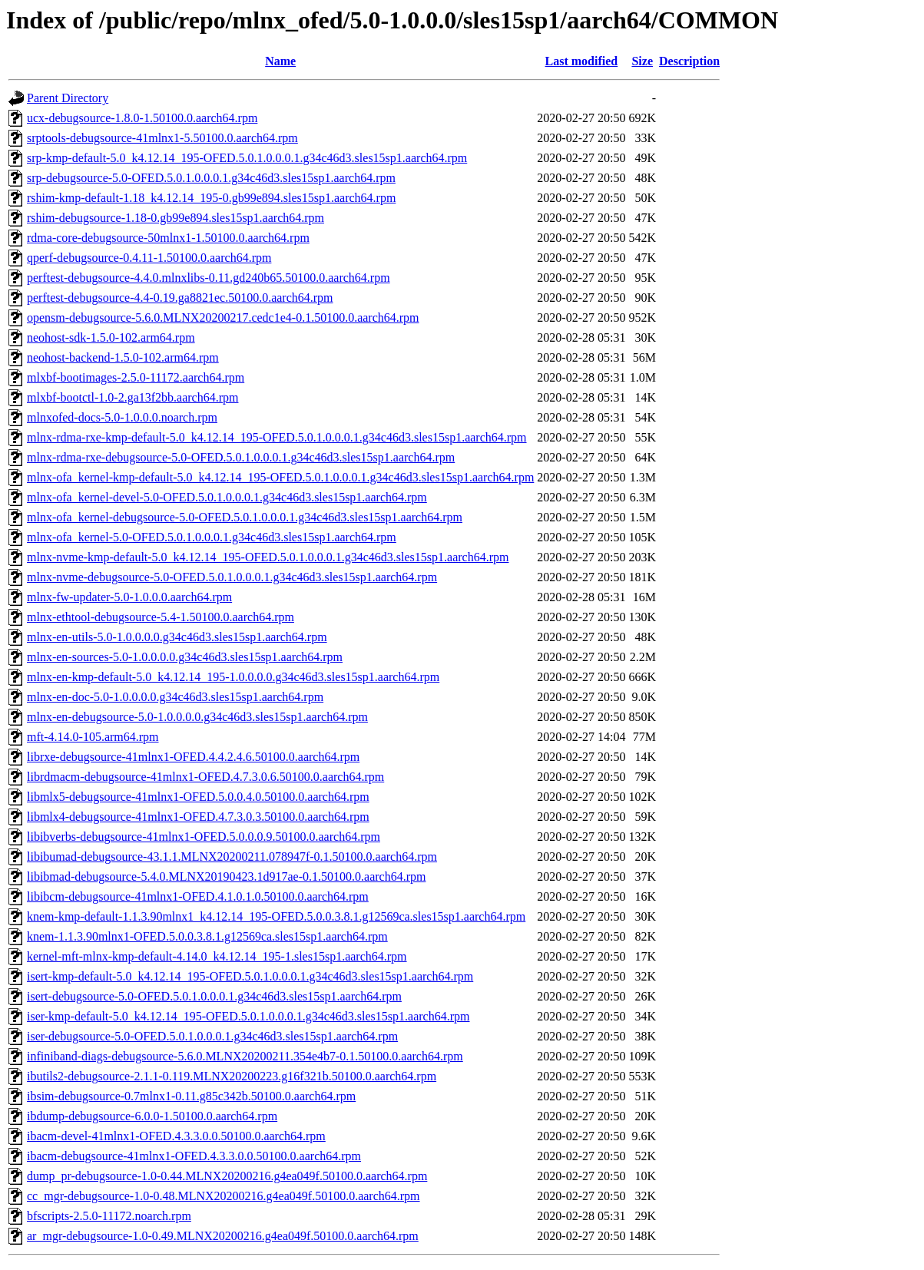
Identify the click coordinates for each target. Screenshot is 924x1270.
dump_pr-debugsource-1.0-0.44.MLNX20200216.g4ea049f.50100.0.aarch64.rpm (227, 1175)
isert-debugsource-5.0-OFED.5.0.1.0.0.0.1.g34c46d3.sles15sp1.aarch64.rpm (214, 996)
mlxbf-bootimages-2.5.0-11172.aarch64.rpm (135, 377)
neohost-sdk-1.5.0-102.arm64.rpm (111, 337)
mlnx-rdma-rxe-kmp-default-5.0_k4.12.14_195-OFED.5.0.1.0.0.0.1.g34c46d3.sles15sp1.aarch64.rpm (277, 437)
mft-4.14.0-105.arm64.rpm (93, 736)
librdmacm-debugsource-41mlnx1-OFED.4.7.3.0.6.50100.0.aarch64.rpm (205, 776)
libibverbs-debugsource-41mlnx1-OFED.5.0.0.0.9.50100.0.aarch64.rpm (203, 836)
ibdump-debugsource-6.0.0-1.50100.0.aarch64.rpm (152, 1116)
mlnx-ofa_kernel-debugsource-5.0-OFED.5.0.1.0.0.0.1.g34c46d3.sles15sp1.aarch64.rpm (244, 517)
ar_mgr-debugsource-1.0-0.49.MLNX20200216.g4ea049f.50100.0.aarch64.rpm (223, 1235)
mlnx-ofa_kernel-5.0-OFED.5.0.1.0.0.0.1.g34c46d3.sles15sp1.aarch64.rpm (211, 537)
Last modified (581, 61)
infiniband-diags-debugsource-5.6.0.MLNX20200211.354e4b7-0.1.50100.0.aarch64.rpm (245, 1056)
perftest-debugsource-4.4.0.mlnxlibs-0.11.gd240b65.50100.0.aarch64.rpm (208, 277)
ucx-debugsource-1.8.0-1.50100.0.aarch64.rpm (142, 117)
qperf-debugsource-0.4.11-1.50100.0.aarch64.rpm (149, 257)
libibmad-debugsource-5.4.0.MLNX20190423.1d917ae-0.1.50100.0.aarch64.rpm (226, 876)
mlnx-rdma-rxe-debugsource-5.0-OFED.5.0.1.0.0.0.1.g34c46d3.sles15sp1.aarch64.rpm (241, 457)
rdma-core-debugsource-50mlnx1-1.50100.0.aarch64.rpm (168, 237)
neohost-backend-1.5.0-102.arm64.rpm (123, 357)
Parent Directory (67, 97)
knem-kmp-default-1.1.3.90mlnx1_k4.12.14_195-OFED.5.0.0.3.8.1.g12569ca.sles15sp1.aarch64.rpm (276, 916)
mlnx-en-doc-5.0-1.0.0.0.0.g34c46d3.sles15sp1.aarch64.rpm (175, 696)
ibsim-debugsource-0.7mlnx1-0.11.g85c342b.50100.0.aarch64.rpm (191, 1096)
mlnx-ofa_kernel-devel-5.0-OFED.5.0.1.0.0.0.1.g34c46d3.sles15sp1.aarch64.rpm (227, 497)
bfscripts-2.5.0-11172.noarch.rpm (109, 1215)
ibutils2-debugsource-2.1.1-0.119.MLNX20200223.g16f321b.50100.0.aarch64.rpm (231, 1076)
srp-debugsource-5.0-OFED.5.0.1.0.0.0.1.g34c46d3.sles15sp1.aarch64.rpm (211, 177)
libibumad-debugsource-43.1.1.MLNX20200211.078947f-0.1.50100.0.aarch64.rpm (232, 856)
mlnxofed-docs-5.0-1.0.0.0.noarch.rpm (122, 417)
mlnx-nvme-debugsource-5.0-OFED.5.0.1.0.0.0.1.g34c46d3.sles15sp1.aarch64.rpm (232, 577)
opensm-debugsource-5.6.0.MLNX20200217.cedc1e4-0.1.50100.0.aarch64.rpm (223, 317)
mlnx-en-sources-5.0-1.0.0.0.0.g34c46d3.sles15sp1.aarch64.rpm (185, 656)
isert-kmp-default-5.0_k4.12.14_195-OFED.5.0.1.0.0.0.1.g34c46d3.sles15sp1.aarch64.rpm (250, 976)
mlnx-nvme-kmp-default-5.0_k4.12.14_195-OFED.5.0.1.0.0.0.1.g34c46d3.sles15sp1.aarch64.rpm (267, 557)
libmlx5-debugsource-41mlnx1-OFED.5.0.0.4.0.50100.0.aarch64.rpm (198, 796)
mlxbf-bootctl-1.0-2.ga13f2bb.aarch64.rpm (132, 397)
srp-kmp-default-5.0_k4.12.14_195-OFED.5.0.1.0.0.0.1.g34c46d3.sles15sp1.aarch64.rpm (247, 157)
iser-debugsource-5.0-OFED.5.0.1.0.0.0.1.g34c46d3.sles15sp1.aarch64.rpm (212, 1036)
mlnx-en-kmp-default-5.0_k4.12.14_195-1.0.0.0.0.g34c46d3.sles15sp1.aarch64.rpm (233, 676)
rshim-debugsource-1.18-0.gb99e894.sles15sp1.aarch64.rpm (175, 217)
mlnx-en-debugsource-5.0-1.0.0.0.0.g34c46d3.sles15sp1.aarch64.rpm (197, 716)
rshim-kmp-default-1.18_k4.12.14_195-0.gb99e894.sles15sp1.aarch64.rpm (211, 197)
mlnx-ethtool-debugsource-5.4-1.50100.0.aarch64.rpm (160, 616)
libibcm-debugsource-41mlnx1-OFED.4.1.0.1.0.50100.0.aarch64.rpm (198, 896)
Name (280, 61)
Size (642, 61)
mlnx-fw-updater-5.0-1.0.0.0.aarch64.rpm (129, 597)
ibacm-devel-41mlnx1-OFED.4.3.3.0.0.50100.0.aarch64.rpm (176, 1136)
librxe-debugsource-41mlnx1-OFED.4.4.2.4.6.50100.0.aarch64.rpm (193, 756)
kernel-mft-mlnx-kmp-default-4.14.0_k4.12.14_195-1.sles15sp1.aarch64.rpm (217, 956)
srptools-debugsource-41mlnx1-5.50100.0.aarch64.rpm (162, 137)
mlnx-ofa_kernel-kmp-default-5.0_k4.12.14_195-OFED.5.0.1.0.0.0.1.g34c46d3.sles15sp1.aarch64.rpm (280, 477)
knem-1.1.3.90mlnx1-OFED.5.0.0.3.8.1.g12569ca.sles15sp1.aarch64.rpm (207, 936)
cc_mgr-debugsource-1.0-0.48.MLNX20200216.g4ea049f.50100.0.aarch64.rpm (223, 1195)
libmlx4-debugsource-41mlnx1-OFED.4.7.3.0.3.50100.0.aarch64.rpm (198, 816)
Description (689, 61)
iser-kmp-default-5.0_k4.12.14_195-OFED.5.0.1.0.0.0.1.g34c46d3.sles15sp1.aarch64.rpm (248, 1016)
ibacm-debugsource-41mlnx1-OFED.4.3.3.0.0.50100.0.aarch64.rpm (194, 1156)
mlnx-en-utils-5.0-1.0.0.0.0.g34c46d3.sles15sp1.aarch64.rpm (177, 636)
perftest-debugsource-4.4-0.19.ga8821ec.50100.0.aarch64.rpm (180, 297)
